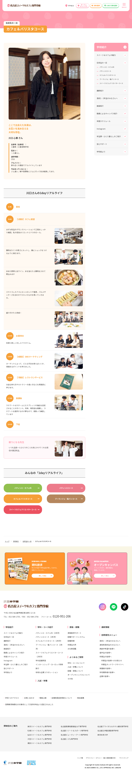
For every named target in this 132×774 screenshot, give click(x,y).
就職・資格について (75, 671)
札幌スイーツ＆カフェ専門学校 (40, 730)
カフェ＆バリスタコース (23, 499)
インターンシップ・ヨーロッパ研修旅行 (49, 666)
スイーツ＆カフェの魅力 (106, 55)
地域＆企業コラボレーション (47, 672)
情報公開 (42, 698)
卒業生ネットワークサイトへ (112, 664)
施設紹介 (100, 106)
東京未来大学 (102, 735)
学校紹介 (102, 47)
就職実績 (71, 641)
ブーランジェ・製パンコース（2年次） (49, 647)
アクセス (71, 6)
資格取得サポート (74, 633)
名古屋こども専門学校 (69, 739)
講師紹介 (100, 90)
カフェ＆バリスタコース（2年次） (49, 641)
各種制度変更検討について (61, 698)
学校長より (101, 151)
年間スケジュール (103, 121)
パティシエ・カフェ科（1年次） (48, 633)
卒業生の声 (72, 645)
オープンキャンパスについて (79, 675)
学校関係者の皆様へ (107, 672)
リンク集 (80, 758)
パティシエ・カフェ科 (22, 488)
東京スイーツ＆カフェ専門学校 (40, 726)
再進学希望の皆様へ (107, 648)
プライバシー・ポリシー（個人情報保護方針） (101, 758)
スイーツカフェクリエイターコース (23, 509)
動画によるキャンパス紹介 (107, 113)
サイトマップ (123, 758)
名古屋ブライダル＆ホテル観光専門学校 (112, 726)
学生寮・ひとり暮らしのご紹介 (109, 136)
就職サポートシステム (76, 637)
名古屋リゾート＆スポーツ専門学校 (74, 730)
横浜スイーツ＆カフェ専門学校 (40, 743)
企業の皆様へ (105, 676)
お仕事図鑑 (72, 648)
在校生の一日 (102, 62)
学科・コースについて (76, 663)
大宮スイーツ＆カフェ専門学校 (40, 739)
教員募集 (80, 698)
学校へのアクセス (12, 698)
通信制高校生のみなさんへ (110, 645)
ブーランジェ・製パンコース (66, 499)
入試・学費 (42, 680)
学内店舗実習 (41, 660)
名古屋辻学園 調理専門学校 (107, 730)
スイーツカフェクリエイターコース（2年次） (49, 654)
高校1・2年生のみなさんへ (107, 98)
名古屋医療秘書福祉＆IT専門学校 (74, 726)
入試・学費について (75, 667)
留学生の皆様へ (106, 652)
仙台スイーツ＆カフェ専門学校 (40, 735)
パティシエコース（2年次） (46, 637)
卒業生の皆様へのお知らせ (111, 660)
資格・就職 (74, 627)
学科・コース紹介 (45, 627)
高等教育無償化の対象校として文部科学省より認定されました (29, 704)
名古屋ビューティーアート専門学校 (74, 735)
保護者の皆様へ (106, 668)
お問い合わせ (29, 698)
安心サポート (102, 144)
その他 (70, 678)
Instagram (101, 129)
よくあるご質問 (76, 657)
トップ (7, 541)
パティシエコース (66, 488)
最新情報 (105, 627)
